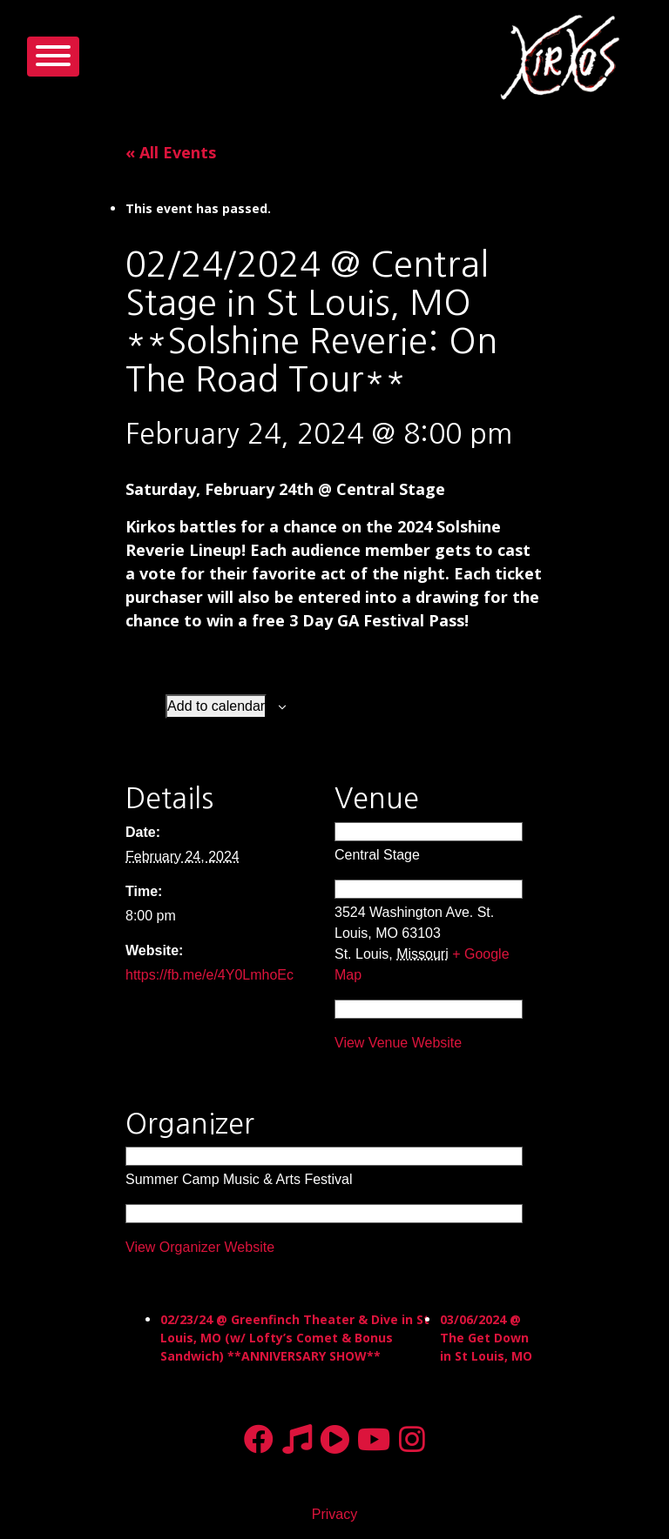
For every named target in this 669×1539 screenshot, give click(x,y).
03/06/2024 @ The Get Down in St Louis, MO (486, 1337)
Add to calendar (216, 706)
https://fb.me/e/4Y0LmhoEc (209, 974)
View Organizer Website (199, 1247)
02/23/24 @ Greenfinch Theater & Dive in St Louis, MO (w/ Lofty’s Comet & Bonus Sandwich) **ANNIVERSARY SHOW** (294, 1337)
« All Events (170, 152)
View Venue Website (398, 1042)
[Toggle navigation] (53, 57)
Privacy (334, 1514)
